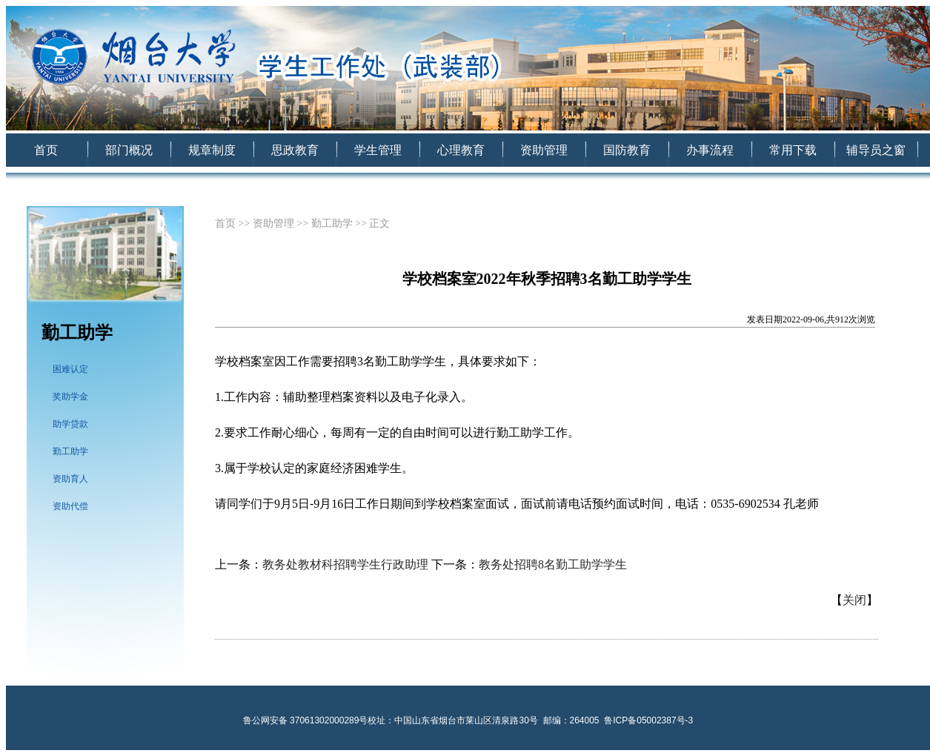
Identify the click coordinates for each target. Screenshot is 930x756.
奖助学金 (70, 396)
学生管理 (378, 150)
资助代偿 (70, 506)
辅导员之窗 (876, 150)
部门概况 (129, 150)
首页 (46, 150)
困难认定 (70, 369)
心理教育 (461, 150)
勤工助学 (70, 451)
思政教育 (295, 150)
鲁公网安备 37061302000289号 (305, 720)
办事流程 (710, 150)
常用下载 (793, 150)
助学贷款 (70, 424)
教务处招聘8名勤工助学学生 (553, 564)
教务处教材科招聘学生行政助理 (345, 564)
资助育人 (70, 479)
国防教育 (627, 150)
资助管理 (544, 150)
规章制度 (212, 150)
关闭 (854, 600)
